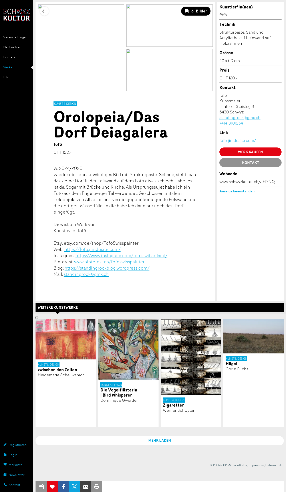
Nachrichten (12, 47)
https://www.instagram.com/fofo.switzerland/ (121, 255)
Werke (7, 67)
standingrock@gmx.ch (86, 274)
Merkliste (12, 464)
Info (6, 77)
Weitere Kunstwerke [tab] (58, 307)
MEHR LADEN (159, 440)
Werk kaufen (250, 152)
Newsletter (13, 474)
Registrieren (14, 444)
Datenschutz (274, 465)
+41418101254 (231, 123)
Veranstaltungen (15, 37)
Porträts (9, 57)
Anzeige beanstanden (236, 191)
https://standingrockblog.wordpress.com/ (107, 268)
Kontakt (11, 484)
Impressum (256, 465)
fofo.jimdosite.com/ (237, 140)
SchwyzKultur (16, 15)
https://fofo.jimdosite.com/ (92, 249)
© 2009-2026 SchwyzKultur (228, 465)
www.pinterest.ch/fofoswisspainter (109, 261)
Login (10, 454)
